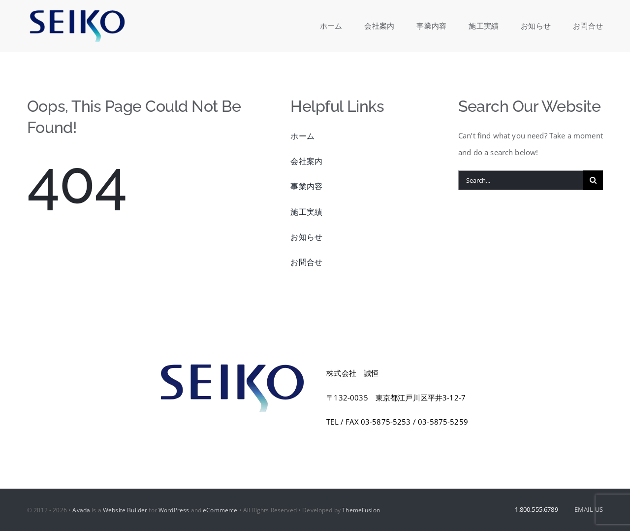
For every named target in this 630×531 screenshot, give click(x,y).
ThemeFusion (361, 510)
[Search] (593, 180)
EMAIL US (588, 509)
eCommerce (220, 510)
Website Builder (125, 510)
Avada (81, 510)
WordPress (173, 510)
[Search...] (520, 180)
